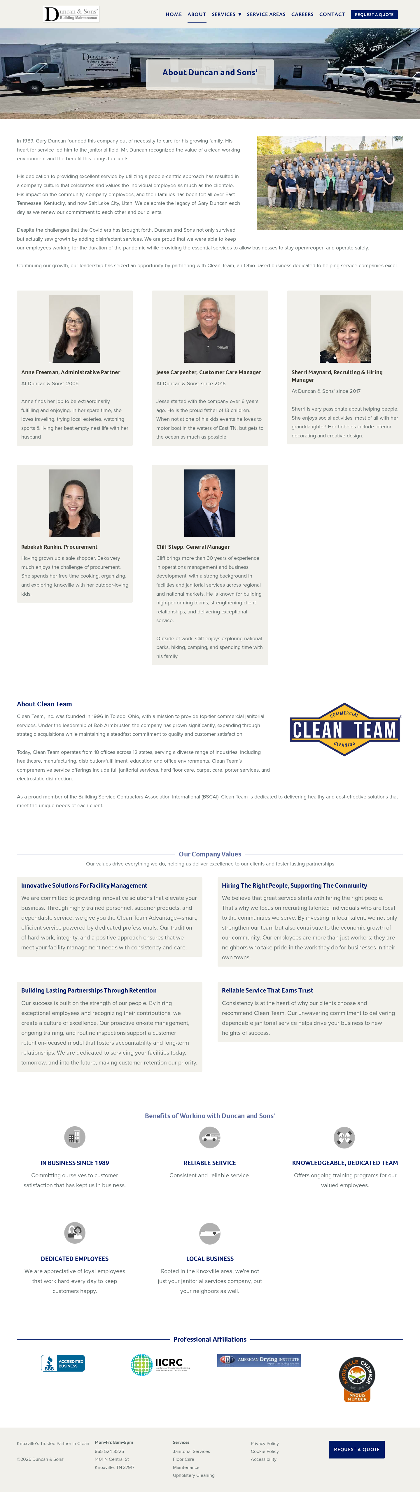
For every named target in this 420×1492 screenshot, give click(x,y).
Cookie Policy (265, 1451)
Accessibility (263, 1459)
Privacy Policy (265, 1443)
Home (174, 14)
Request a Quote (374, 14)
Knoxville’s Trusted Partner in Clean (53, 1443)
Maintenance (186, 1467)
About (197, 14)
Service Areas (266, 14)
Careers (302, 14)
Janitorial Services (191, 1451)
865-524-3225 (109, 1451)
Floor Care (183, 1459)
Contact (332, 14)
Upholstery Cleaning (194, 1475)
